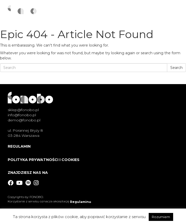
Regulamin (19, 146)
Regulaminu (80, 202)
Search (176, 67)
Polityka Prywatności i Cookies (43, 159)
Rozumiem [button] (161, 217)
